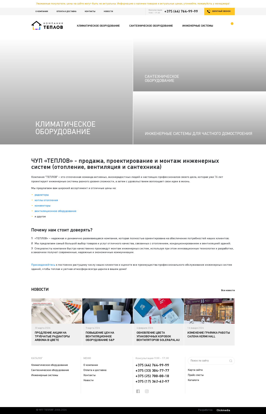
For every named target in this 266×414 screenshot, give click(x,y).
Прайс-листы (196, 375)
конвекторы (43, 205)
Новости (108, 12)
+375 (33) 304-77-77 (152, 371)
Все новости (228, 290)
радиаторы (42, 194)
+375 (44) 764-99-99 (181, 11)
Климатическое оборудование (49, 365)
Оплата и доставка (66, 12)
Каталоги (193, 380)
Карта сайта (195, 370)
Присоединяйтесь (43, 264)
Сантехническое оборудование (50, 370)
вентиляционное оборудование (55, 211)
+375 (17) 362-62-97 (152, 381)
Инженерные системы (44, 375)
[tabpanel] (56, 322)
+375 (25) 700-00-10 (152, 376)
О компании (41, 12)
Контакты (90, 12)
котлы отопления (46, 200)
